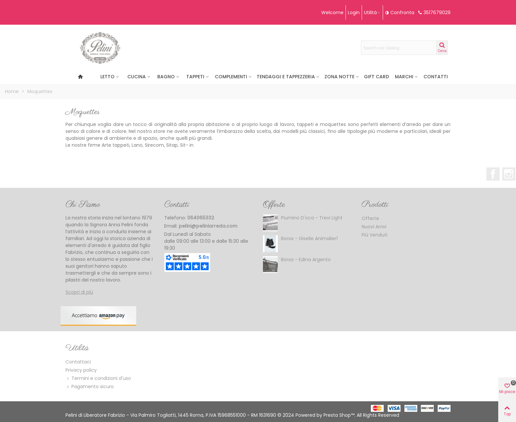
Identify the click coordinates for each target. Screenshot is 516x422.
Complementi (231, 76)
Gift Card (376, 76)
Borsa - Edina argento (306, 259)
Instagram (508, 174)
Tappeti (195, 76)
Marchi (404, 76)
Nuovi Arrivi (374, 226)
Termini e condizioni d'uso (98, 378)
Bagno (166, 76)
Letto (107, 76)
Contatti (436, 76)
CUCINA (136, 76)
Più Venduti (374, 235)
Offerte (274, 205)
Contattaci (78, 362)
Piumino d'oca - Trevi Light (312, 217)
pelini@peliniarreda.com (208, 226)
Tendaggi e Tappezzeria (286, 76)
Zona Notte (339, 76)
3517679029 (437, 12)
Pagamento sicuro (89, 386)
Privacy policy (81, 370)
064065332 (200, 217)
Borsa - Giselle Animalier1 (309, 238)
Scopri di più (79, 292)
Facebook (493, 174)
